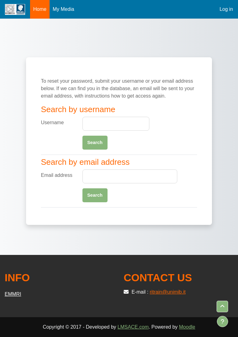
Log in (226, 9)
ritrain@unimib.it (168, 292)
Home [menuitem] (39, 9)
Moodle (187, 327)
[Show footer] (222, 321)
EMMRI (13, 294)
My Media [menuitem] (63, 9)
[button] (222, 306)
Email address (56, 175)
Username (52, 122)
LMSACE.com (132, 327)
